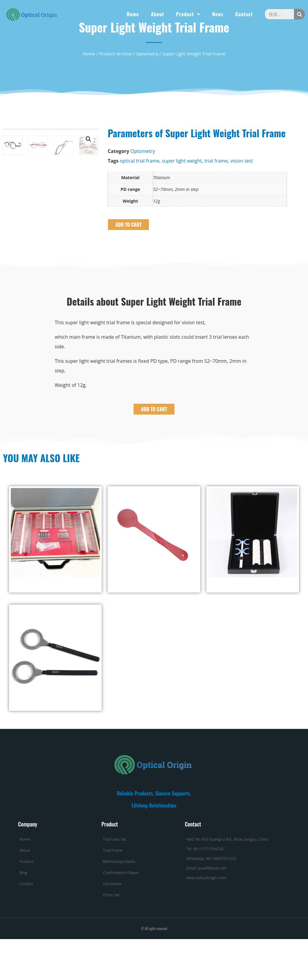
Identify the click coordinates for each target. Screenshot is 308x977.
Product (188, 14)
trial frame (216, 160)
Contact (244, 14)
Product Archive (115, 54)
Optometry (147, 54)
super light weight (182, 160)
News (217, 14)
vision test (241, 160)
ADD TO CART (129, 224)
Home (133, 14)
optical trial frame (139, 160)
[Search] (299, 14)
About (157, 14)
